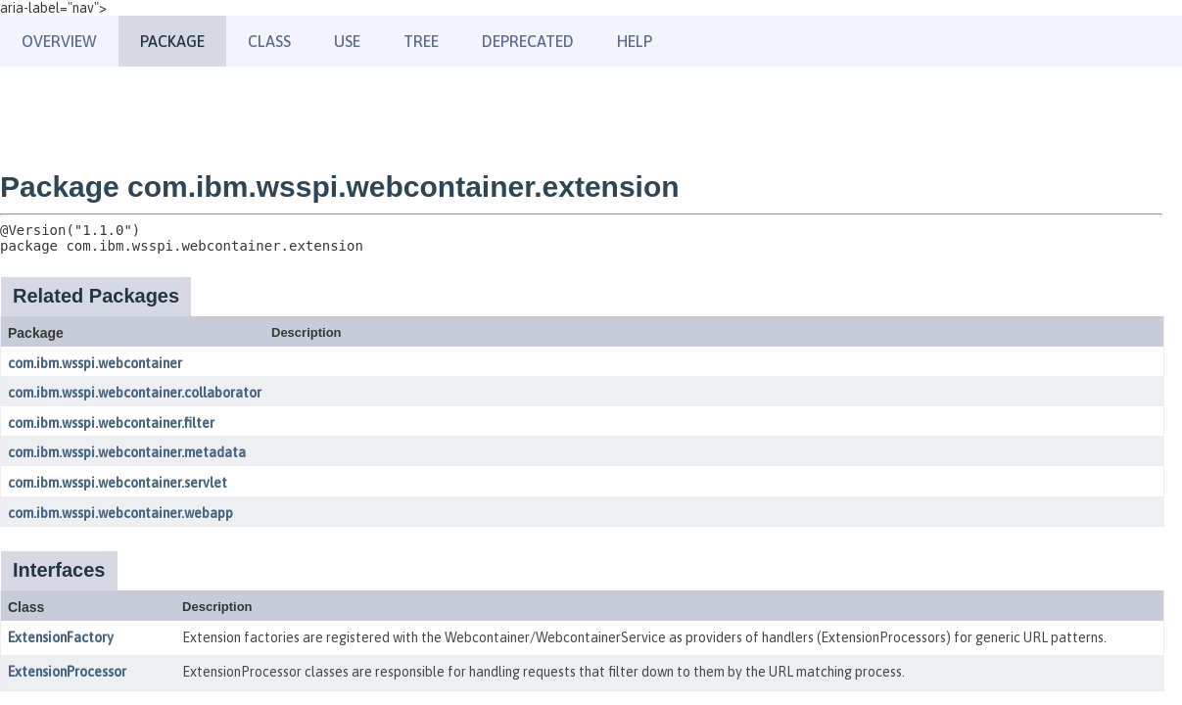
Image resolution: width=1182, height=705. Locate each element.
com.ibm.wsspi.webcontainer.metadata (127, 452)
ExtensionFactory (61, 637)
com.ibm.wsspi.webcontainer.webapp (120, 513)
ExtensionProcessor (67, 672)
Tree (421, 41)
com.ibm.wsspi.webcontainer (95, 363)
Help (634, 41)
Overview (59, 41)
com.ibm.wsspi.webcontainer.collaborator (134, 392)
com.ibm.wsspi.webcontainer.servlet (117, 483)
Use (347, 41)
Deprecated (528, 41)
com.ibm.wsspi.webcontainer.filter (111, 423)
